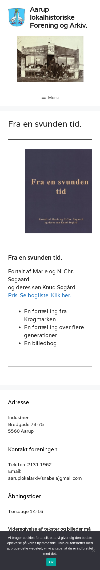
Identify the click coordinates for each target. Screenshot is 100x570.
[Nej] (93, 550)
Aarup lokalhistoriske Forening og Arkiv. (58, 17)
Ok (51, 562)
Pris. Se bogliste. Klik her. (39, 295)
